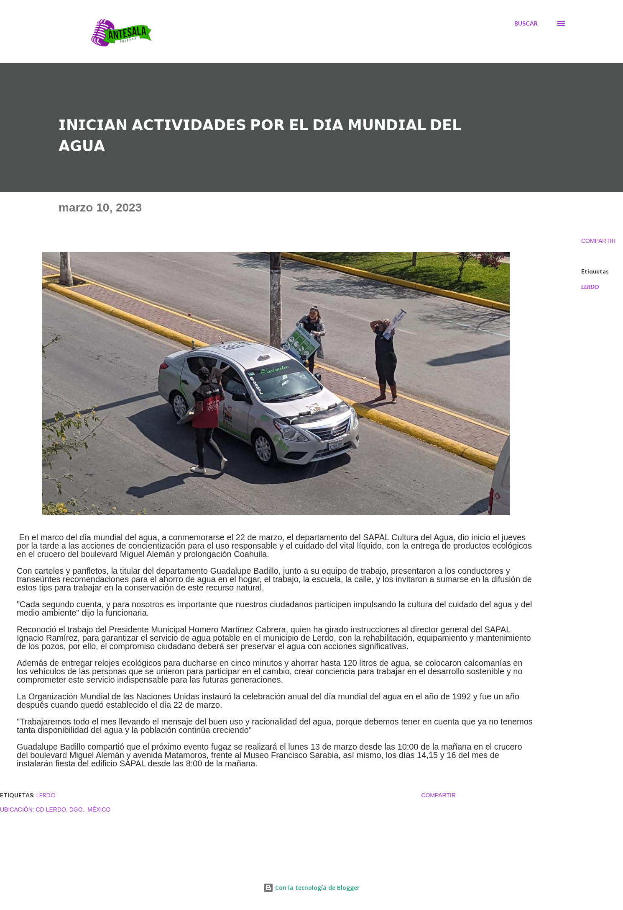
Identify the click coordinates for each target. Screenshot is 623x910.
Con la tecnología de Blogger (311, 888)
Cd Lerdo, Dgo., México (73, 809)
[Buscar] (526, 23)
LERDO (590, 287)
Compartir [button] (598, 240)
